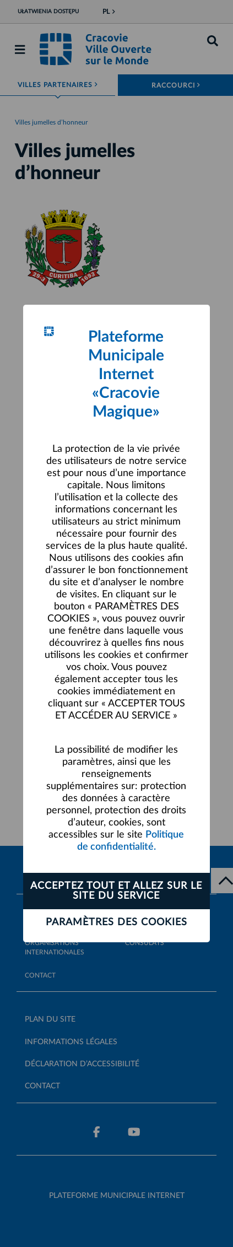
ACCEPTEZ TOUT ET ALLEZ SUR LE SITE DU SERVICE (116, 891)
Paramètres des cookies (116, 922)
